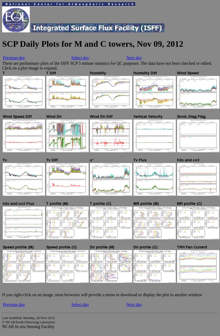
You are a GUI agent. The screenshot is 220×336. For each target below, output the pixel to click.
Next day (134, 57)
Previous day (14, 57)
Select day (80, 57)
